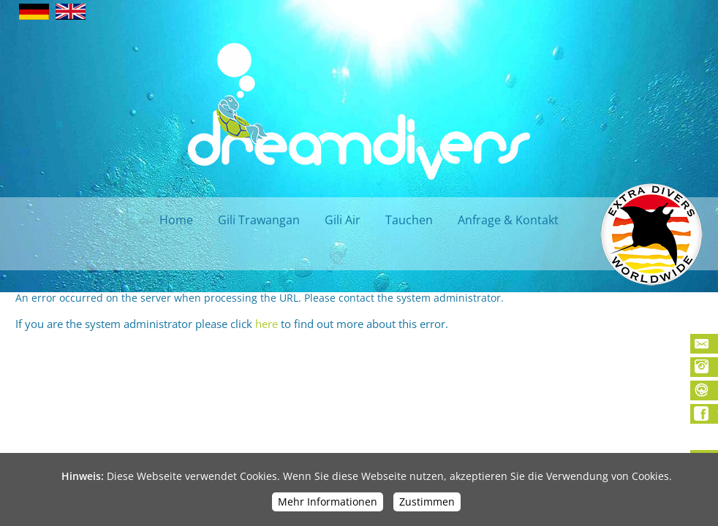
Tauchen (409, 220)
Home (176, 220)
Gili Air (342, 220)
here (266, 323)
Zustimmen (427, 501)
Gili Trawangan (259, 220)
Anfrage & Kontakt (508, 220)
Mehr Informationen (327, 501)
